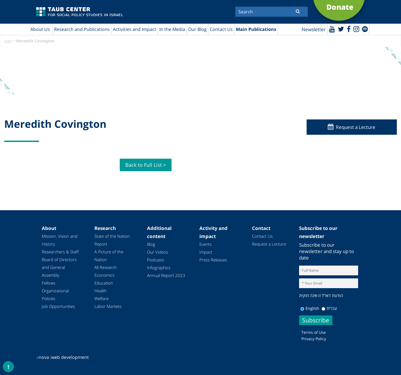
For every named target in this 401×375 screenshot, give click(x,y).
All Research (105, 267)
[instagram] (356, 28)
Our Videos (157, 252)
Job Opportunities (58, 306)
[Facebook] (349, 28)
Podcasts (155, 260)
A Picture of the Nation (108, 255)
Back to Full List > (145, 164)
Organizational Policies (55, 294)
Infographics (158, 267)
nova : (43, 357)
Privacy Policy (313, 338)
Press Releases (213, 260)
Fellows (48, 283)
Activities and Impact (134, 29)
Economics (104, 275)
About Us (40, 29)
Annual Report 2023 (166, 275)
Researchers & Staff (60, 251)
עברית (329, 308)
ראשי (8, 41)
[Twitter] (341, 28)
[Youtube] (332, 28)
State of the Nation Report (112, 240)
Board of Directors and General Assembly (59, 267)
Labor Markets (108, 306)
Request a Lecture (355, 127)
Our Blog (197, 29)
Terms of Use (313, 332)
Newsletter (314, 29)
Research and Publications (82, 29)
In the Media (172, 29)
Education (103, 283)
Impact (205, 252)
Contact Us (221, 29)
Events (205, 244)
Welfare (101, 298)
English (309, 308)
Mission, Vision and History (59, 240)
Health (100, 290)
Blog (151, 244)
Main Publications (256, 29)
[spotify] (365, 28)
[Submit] (298, 11)
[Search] (271, 12)
